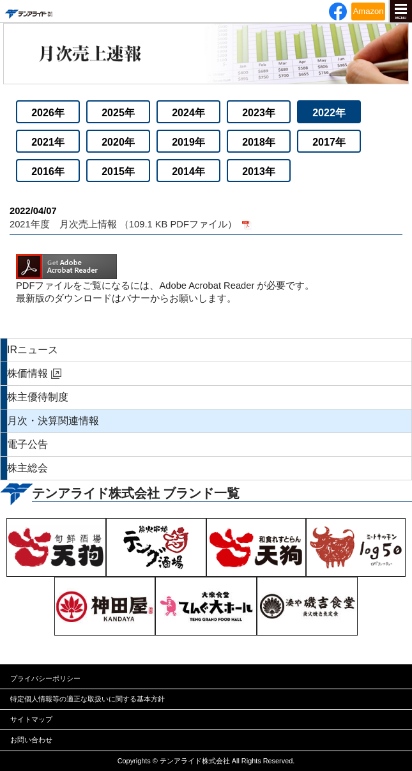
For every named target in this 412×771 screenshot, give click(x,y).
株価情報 (27, 373)
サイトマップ (31, 719)
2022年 (329, 112)
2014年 (188, 171)
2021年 (48, 142)
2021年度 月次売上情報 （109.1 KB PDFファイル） (206, 216)
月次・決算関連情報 (53, 420)
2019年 (188, 142)
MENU (401, 18)
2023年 (258, 112)
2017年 (329, 142)
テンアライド (28, 11)
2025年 (118, 112)
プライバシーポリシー (45, 678)
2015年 (118, 171)
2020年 (118, 142)
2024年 (188, 112)
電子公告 (27, 444)
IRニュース (32, 349)
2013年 (258, 171)
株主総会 (27, 467)
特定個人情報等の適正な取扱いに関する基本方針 (87, 699)
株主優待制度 (37, 397)
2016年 (48, 171)
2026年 (48, 112)
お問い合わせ (31, 740)
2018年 (258, 142)
